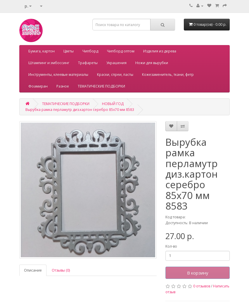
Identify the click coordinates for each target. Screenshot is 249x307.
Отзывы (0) (61, 270)
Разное (62, 86)
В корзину (197, 273)
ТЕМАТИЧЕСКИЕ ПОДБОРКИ (101, 86)
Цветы (68, 51)
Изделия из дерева (159, 51)
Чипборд (90, 51)
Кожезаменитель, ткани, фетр (168, 74)
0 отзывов (201, 286)
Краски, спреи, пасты (115, 74)
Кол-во (171, 246)
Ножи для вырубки (151, 62)
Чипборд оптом (120, 51)
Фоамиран (38, 86)
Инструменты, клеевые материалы (58, 74)
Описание (33, 270)
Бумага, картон (41, 51)
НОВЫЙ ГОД (113, 103)
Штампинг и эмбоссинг (48, 62)
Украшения (116, 62)
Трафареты (88, 62)
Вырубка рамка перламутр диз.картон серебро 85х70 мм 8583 (79, 109)
